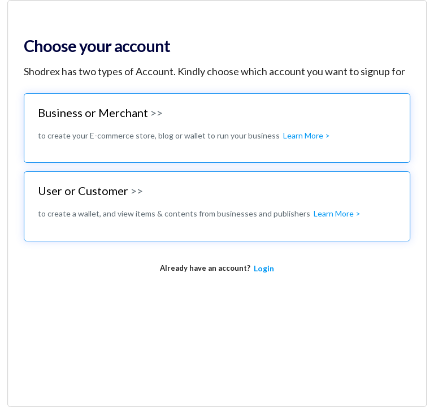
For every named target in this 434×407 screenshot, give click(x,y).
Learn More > (306, 135)
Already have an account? (205, 267)
